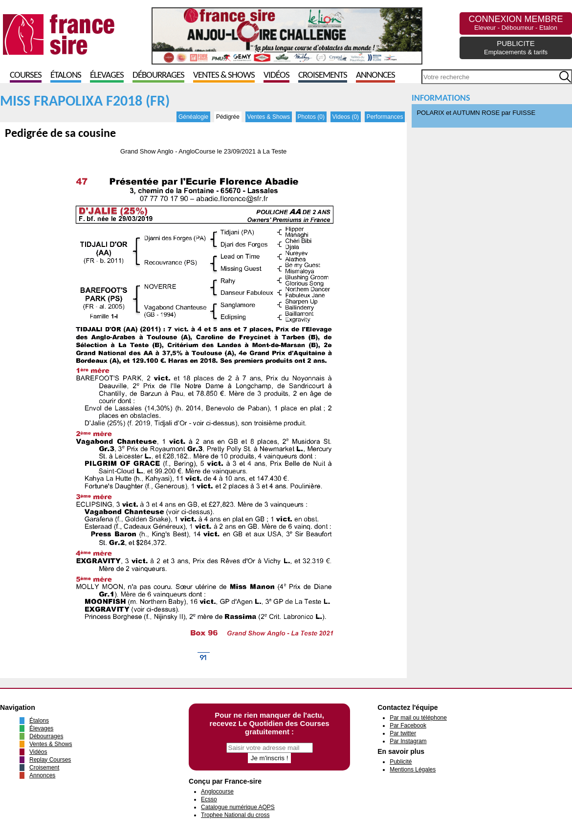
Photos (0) (311, 116)
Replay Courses (50, 759)
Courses (26, 75)
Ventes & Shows (224, 75)
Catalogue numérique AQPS (238, 807)
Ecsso (209, 799)
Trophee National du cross (235, 815)
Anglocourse (217, 791)
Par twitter (403, 733)
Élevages (107, 75)
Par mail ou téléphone (418, 717)
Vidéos (276, 75)
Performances (385, 116)
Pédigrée (228, 116)
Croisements (322, 75)
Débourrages (158, 75)
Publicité (401, 761)
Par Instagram (408, 741)
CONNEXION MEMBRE (515, 22)
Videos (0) (345, 116)
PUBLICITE (516, 47)
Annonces (375, 75)
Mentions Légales (413, 769)
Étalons (65, 75)
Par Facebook (408, 725)
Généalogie (193, 116)
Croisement (44, 767)
